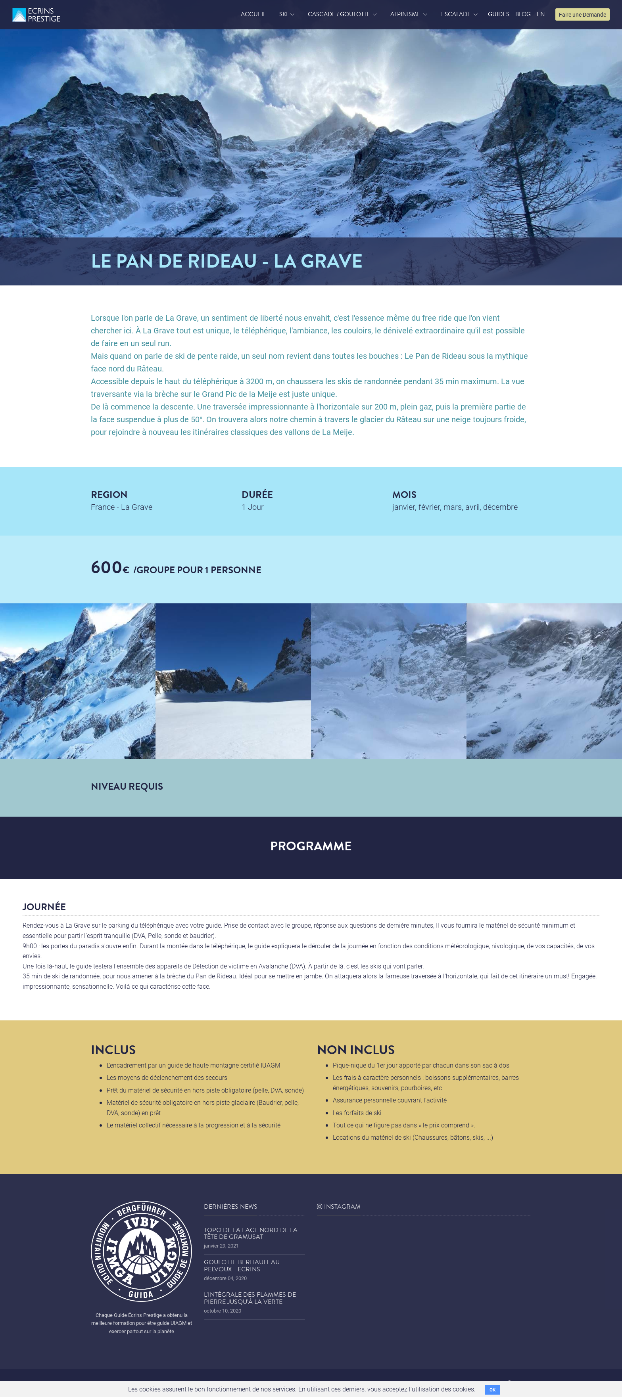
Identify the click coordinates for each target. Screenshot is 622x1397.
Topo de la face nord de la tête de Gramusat (251, 1233)
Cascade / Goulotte (339, 14)
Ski (283, 14)
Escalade (456, 14)
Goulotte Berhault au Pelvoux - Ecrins (242, 1265)
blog (523, 14)
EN (541, 14)
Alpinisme (405, 14)
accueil (253, 14)
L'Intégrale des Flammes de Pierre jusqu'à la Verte (250, 1298)
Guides (498, 14)
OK (492, 1390)
